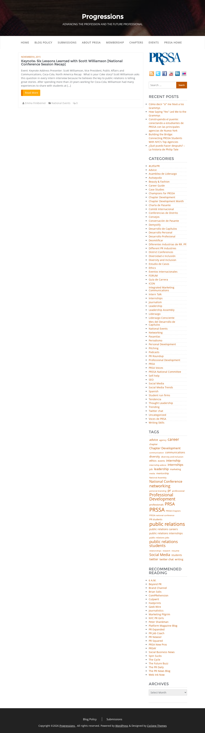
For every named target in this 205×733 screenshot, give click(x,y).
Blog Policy (43, 42)
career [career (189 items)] (173, 439)
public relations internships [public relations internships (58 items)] (166, 533)
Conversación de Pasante (164, 220)
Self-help (154, 375)
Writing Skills (156, 422)
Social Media (156, 383)
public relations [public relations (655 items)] (167, 524)
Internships (156, 298)
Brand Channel (158, 588)
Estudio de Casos (159, 264)
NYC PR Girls (156, 618)
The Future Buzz (158, 663)
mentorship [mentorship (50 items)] (162, 473)
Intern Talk (155, 294)
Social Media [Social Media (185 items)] (159, 554)
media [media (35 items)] (152, 474)
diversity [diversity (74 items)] (154, 456)
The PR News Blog (159, 671)
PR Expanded (157, 629)
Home (25, 42)
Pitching (153, 348)
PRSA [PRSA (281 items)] (170, 504)
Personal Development (162, 344)
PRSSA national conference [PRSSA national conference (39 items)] (161, 515)
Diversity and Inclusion (162, 260)
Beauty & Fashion (159, 181)
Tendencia (155, 399)
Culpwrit (154, 599)
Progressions (67, 725)
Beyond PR (155, 584)
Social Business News (162, 652)
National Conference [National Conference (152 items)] (165, 481)
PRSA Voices (156, 367)
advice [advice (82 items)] (153, 439)
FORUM (153, 275)
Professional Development (164, 360)
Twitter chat (156, 411)
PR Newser (155, 637)
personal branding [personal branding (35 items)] (157, 491)
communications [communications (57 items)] (175, 452)
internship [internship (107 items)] (173, 460)
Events (154, 42)
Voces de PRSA (157, 419)
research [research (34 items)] (166, 551)
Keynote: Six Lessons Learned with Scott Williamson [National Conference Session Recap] (72, 62)
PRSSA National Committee (165, 371)
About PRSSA (91, 42)
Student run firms (159, 395)
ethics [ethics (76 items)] (152, 460)
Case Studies (156, 189)
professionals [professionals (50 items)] (156, 505)
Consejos (154, 217)
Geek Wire (155, 606)
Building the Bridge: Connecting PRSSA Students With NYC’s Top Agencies (165, 138)
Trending (154, 407)
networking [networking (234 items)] (159, 486)
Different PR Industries (162, 248)
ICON (152, 283)
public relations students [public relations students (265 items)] (163, 544)
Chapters (136, 42)
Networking (156, 332)
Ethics (152, 268)
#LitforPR (154, 166)
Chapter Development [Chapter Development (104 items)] (165, 448)
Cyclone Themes (157, 725)
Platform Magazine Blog (163, 625)
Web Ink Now (157, 674)
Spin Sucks (155, 656)
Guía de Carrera (158, 279)
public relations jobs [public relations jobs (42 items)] (159, 538)
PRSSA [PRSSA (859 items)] (157, 509)
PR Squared (156, 640)
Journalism (155, 302)
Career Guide (157, 185)
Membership (115, 42)
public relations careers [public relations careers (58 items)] (163, 529)
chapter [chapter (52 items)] (153, 444)
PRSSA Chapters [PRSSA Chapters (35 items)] (173, 511)
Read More (31, 92)
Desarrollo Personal (160, 232)
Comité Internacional (161, 209)
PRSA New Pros (158, 644)
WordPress (121, 725)
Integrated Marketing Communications (161, 289)
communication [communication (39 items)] (156, 453)
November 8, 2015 (31, 56)
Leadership (155, 306)
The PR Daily (156, 667)
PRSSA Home (173, 42)
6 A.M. (152, 580)
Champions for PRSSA (162, 193)
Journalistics (156, 610)
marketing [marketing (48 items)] (175, 469)
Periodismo (155, 340)
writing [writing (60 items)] (179, 559)
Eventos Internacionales (163, 271)
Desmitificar (156, 240)
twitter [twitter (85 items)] (153, 559)
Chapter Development (162, 197)
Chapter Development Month (166, 201)
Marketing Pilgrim (159, 614)
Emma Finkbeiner (35, 103)
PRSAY (152, 648)
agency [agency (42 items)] (162, 440)
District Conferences (161, 252)
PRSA (152, 364)
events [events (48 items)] (161, 461)
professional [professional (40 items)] (178, 491)
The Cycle (154, 659)
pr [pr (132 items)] (169, 490)
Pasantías (154, 336)
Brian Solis (155, 591)
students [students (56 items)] (176, 555)
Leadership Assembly (161, 310)
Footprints (155, 603)
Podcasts (154, 352)
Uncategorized (157, 415)
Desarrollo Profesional (162, 236)
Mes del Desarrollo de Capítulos (162, 323)
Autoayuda (155, 177)
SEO (151, 379)
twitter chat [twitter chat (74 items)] (167, 559)
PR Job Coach (156, 633)
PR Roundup (156, 356)
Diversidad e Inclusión (162, 256)
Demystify (155, 224)
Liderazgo (154, 314)
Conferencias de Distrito (163, 213)
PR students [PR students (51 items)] (155, 519)
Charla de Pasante (160, 205)
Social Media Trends (161, 387)
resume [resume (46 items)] (175, 551)
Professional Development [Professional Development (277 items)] (162, 497)
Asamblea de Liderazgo (163, 173)
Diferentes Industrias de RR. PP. (168, 244)
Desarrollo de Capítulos (163, 228)
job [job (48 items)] (151, 469)
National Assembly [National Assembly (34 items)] (158, 478)
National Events (61, 103)
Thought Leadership (161, 403)
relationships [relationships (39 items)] (155, 551)
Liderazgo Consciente (161, 318)
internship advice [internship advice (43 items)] (157, 465)
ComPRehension (158, 595)
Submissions (67, 42)
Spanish (153, 391)
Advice (153, 170)
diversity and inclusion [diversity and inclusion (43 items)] (172, 457)
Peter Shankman (159, 622)
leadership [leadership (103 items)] (161, 468)
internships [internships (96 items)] (175, 464)
